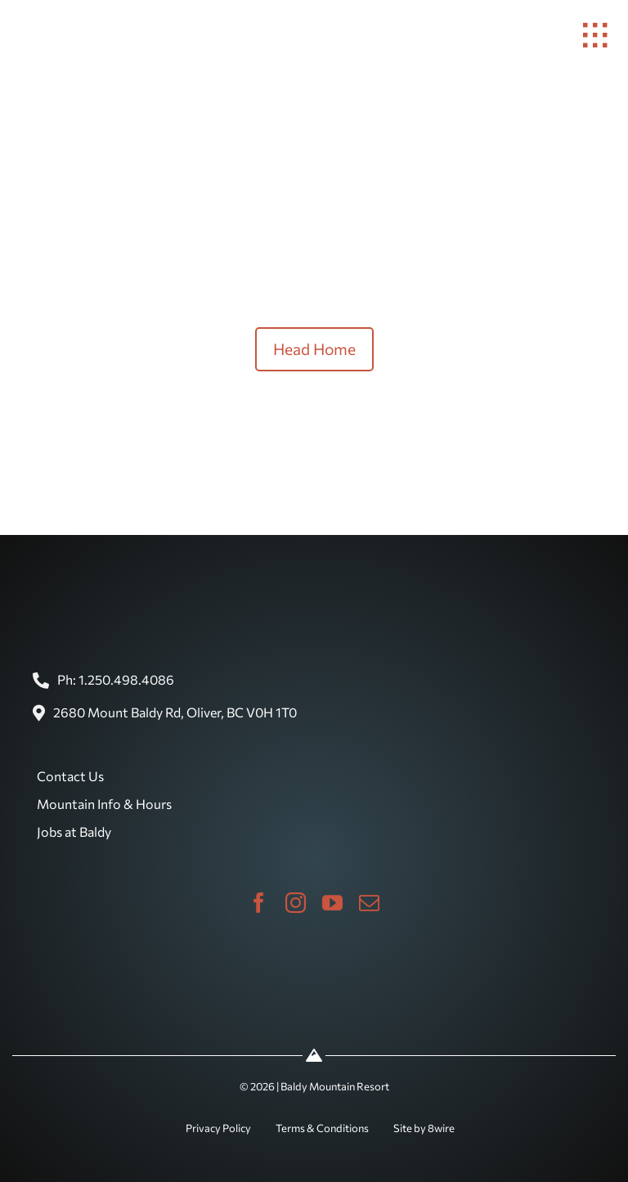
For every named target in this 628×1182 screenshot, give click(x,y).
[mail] (369, 902)
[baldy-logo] (36, 10)
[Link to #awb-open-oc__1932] (595, 35)
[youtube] (332, 902)
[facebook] (259, 902)
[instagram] (295, 902)
